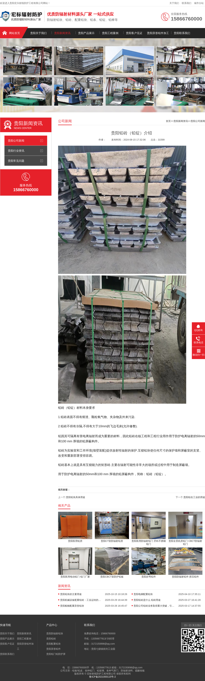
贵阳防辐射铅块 (54, 633)
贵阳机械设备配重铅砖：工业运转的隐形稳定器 (80, 600)
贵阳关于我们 (38, 33)
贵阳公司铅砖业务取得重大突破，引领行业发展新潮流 (154, 605)
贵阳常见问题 (16, 160)
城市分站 (199, 3)
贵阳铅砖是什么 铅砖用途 (147, 600)
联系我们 (186, 3)
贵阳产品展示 (86, 33)
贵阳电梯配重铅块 (143, 594)
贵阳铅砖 (51, 638)
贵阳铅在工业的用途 (194, 497)
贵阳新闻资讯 (62, 33)
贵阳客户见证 (134, 33)
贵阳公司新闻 (16, 140)
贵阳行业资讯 (16, 150)
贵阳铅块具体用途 (75, 497)
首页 (168, 121)
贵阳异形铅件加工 (158, 33)
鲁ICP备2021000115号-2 (102, 676)
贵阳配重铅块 (53, 643)
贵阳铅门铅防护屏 (55, 654)
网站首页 (14, 33)
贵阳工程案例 (110, 33)
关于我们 (174, 3)
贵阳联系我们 (182, 33)
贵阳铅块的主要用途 (71, 594)
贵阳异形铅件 (53, 648)
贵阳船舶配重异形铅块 (72, 605)
